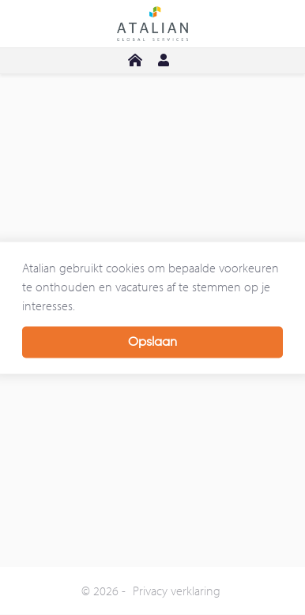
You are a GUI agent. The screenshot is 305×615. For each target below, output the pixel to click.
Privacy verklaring (176, 590)
